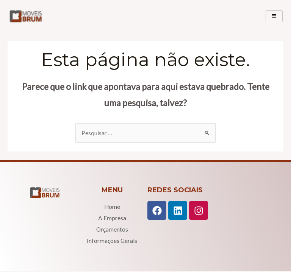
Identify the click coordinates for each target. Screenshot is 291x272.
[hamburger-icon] (274, 16)
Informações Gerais (112, 240)
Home (112, 206)
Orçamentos (112, 229)
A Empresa (112, 218)
